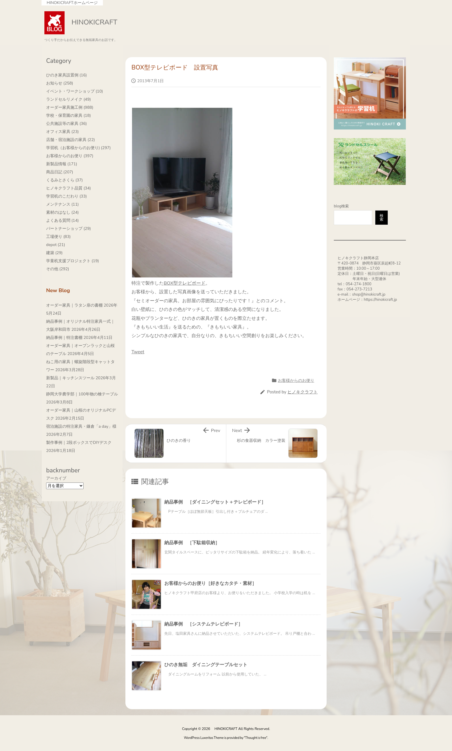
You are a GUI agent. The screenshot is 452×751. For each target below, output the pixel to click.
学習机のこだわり (66, 196)
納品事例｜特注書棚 (64, 337)
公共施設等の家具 (66, 123)
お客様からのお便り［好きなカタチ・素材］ (210, 583)
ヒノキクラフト (302, 392)
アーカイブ (56, 478)
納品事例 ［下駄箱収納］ (192, 543)
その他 (57, 269)
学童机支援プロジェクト (72, 261)
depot (55, 244)
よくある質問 (62, 220)
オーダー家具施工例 (69, 107)
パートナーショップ (68, 228)
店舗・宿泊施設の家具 (70, 139)
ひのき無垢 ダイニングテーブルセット (205, 665)
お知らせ (59, 83)
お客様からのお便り (296, 380)
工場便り (58, 236)
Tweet (137, 352)
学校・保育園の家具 (68, 115)
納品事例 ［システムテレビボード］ (203, 624)
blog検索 (341, 206)
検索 (381, 217)
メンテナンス (62, 204)
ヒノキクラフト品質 (68, 188)
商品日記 (59, 172)
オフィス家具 (62, 131)
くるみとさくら (64, 180)
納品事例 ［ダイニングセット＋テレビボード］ (215, 502)
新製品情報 (61, 164)
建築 (54, 253)
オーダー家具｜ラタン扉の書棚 (74, 305)
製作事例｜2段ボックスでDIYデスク (79, 442)
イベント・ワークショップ (74, 91)
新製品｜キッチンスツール (70, 378)
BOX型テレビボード (185, 283)
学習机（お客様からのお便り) (78, 148)
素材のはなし (62, 212)
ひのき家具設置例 (66, 75)
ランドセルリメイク (68, 99)
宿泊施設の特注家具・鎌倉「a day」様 (81, 426)
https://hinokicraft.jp (380, 299)
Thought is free (255, 738)
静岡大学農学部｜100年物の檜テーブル (82, 394)
